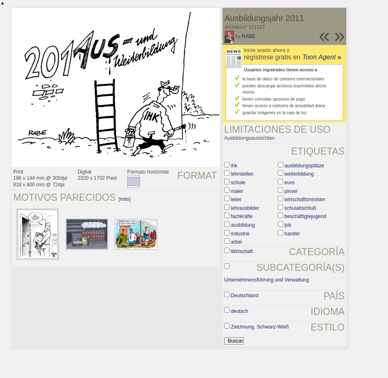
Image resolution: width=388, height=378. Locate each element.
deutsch (239, 311)
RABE (249, 36)
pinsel (290, 191)
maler (237, 191)
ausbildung (243, 225)
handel (291, 234)
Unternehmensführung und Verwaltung (266, 280)
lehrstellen (242, 174)
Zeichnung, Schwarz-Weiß (260, 327)
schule (238, 182)
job (287, 225)
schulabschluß (300, 208)
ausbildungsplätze (304, 166)
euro (289, 182)
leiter (236, 199)
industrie (240, 234)
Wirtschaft (242, 251)
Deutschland (244, 295)
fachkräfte (242, 216)
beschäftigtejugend (305, 216)
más (125, 199)
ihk (234, 166)
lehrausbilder (245, 208)
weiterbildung (299, 174)
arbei (236, 242)
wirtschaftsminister (304, 199)
